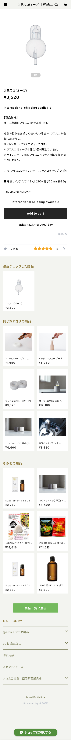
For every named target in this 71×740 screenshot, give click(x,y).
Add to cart (35, 213)
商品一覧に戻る (36, 608)
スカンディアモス (13, 666)
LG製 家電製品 (12, 643)
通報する (62, 234)
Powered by (35, 703)
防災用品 (8, 655)
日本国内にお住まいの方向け (36, 224)
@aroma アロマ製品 (16, 632)
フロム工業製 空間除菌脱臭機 (22, 678)
